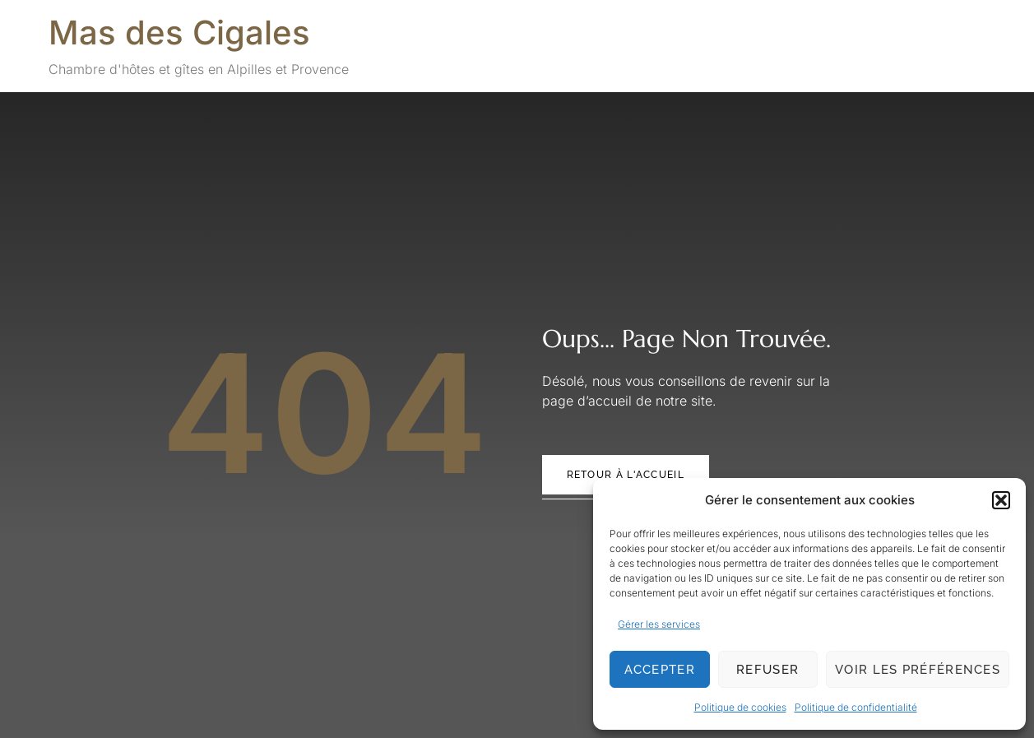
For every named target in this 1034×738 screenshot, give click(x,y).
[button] (1001, 500)
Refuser (767, 669)
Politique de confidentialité (856, 707)
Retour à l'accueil (625, 474)
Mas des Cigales (179, 32)
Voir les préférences (917, 669)
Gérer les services (659, 624)
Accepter (659, 669)
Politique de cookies (740, 707)
